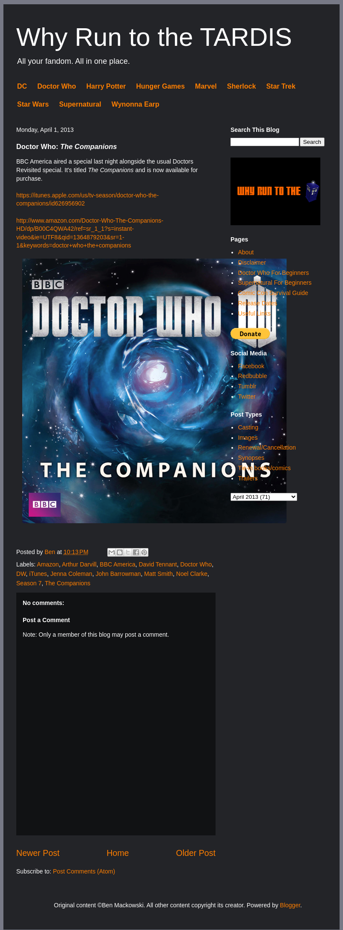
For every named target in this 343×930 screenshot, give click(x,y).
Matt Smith (158, 573)
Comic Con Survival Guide (273, 292)
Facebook (251, 366)
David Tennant (158, 564)
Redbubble (252, 376)
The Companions (68, 583)
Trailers (247, 478)
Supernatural (80, 104)
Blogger (290, 905)
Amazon (48, 564)
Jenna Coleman (71, 573)
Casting (248, 427)
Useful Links (254, 313)
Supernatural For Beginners (274, 282)
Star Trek (280, 86)
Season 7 (28, 583)
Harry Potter (106, 86)
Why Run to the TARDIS (154, 37)
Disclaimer (252, 262)
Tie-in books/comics (264, 468)
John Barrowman (118, 573)
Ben (50, 551)
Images (247, 437)
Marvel (206, 86)
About (246, 252)
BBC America (117, 564)
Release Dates (257, 303)
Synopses (251, 457)
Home (117, 853)
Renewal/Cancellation (267, 447)
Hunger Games (160, 86)
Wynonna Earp (136, 104)
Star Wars (33, 104)
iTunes (38, 573)
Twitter (246, 396)
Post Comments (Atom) (84, 871)
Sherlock (241, 86)
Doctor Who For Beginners (273, 272)
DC (22, 86)
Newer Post (37, 853)
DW (21, 573)
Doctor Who (56, 86)
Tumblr (247, 386)
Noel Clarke (191, 573)
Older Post (196, 853)
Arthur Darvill (79, 564)
